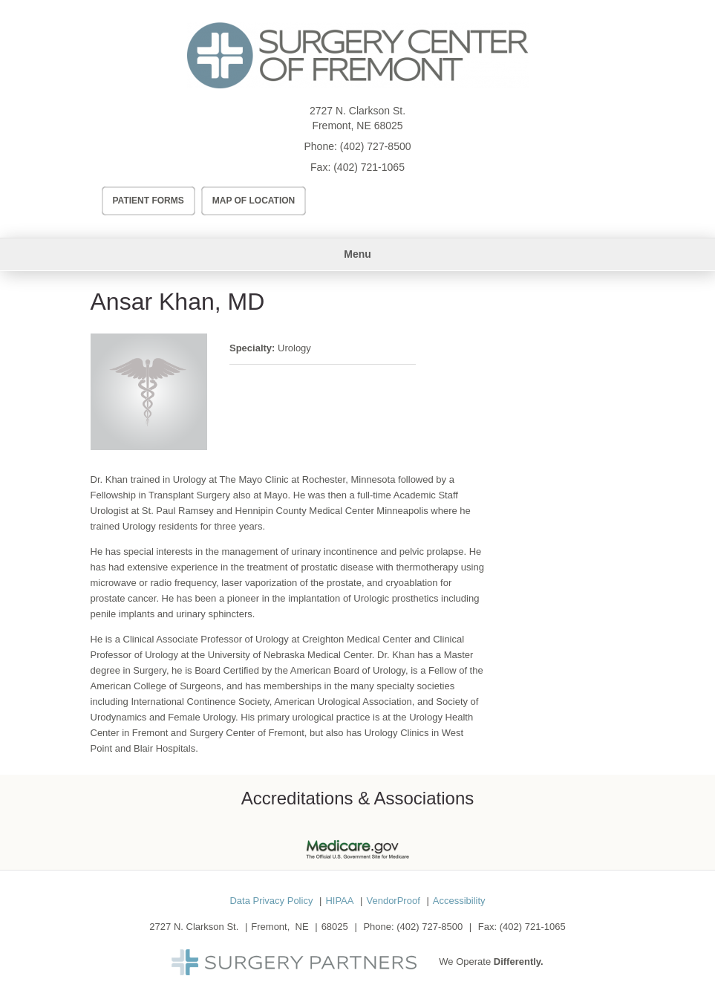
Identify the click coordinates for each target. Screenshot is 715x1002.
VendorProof (392, 900)
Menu (357, 254)
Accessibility (459, 900)
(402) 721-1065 (369, 167)
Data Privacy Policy (271, 900)
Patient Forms (148, 200)
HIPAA (339, 900)
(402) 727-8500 (375, 146)
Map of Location (254, 200)
